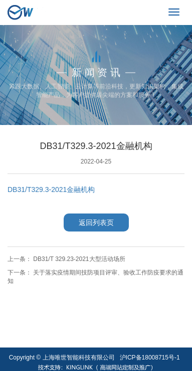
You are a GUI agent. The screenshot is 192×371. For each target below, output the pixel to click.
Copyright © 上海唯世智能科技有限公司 (62, 357)
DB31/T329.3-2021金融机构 (51, 190)
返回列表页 (96, 222)
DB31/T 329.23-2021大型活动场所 (79, 259)
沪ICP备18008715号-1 (150, 357)
